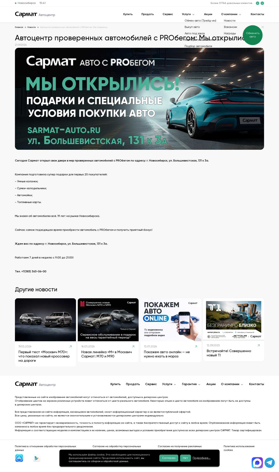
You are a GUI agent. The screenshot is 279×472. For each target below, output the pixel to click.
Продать (147, 14)
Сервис (168, 14)
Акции (208, 14)
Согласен (168, 458)
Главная (19, 27)
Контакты (257, 14)
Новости (31, 27)
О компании (229, 14)
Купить (128, 14)
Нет (185, 458)
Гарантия (189, 384)
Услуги (186, 14)
